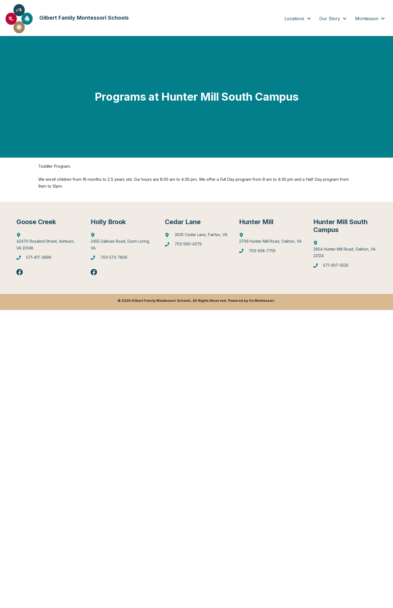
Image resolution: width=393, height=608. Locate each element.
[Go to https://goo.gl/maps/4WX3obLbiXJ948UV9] (270, 239)
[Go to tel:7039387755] (270, 252)
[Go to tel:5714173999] (48, 259)
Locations (294, 18)
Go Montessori (261, 301)
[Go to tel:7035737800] (122, 259)
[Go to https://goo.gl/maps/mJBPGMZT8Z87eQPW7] (196, 236)
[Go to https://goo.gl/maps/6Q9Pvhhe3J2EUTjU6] (122, 242)
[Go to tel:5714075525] (345, 267)
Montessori (366, 18)
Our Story (329, 18)
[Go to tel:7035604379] (196, 246)
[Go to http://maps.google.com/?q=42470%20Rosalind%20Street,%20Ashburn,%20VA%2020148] (48, 242)
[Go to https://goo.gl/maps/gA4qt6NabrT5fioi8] (345, 250)
